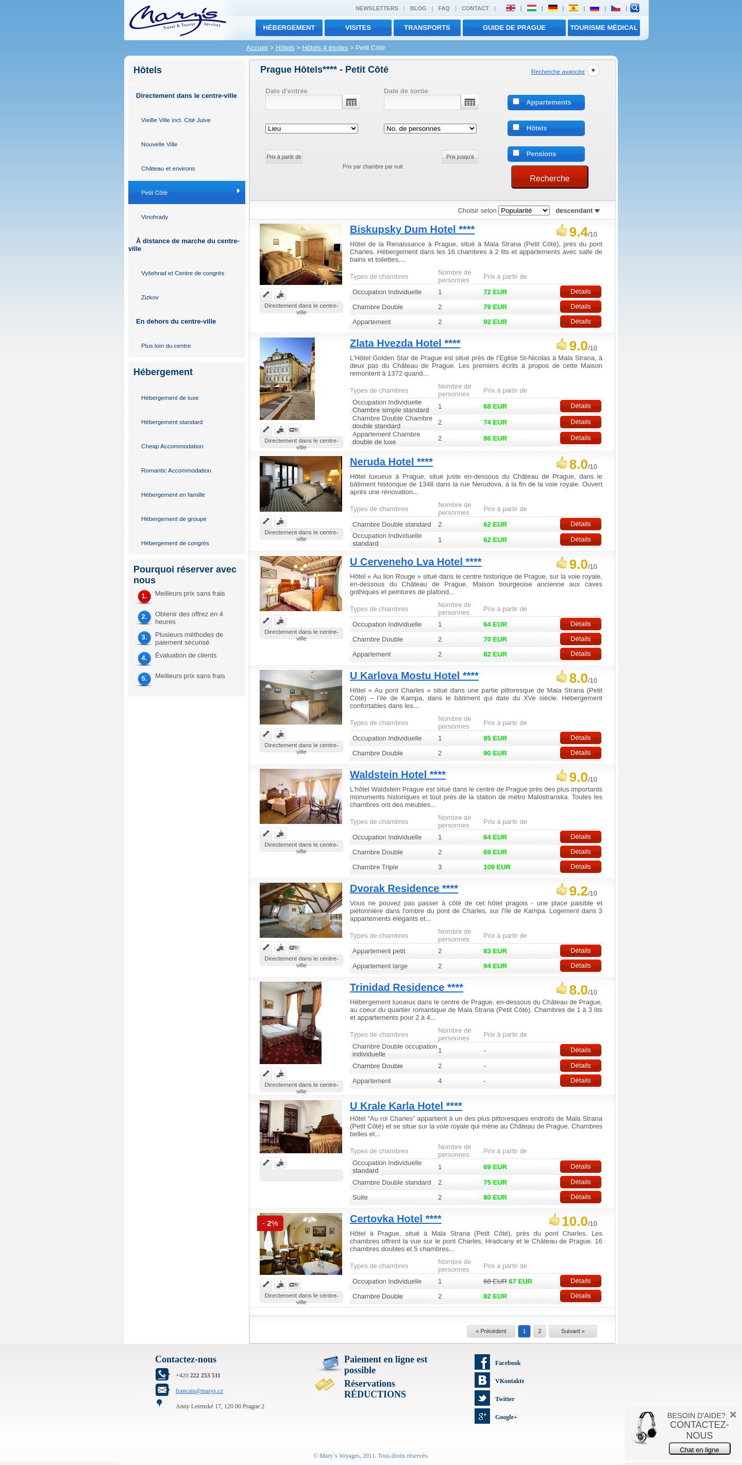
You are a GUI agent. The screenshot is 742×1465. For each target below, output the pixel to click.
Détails (580, 291)
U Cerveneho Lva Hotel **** (416, 561)
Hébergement (289, 27)
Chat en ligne (699, 1450)
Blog (418, 8)
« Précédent (491, 1331)
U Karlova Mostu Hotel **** (414, 675)
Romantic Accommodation (176, 470)
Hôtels (285, 48)
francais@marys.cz (199, 1390)
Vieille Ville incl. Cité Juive (176, 119)
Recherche (549, 178)
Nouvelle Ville (159, 144)
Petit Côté (154, 192)
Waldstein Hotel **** (398, 774)
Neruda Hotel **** (391, 461)
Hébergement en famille (173, 494)
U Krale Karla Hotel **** (406, 1106)
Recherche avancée (558, 71)
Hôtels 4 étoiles (325, 48)
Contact (475, 8)
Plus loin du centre (166, 345)
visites (358, 27)
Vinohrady (154, 216)
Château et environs (168, 168)
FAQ (444, 8)
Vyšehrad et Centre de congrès (182, 273)
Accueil (257, 48)
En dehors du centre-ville (176, 321)
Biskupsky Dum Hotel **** (412, 229)
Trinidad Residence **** (406, 987)
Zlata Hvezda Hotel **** (405, 343)
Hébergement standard (172, 421)
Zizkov (150, 297)
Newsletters (377, 8)
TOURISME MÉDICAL (603, 27)
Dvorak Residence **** (404, 888)
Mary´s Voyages (339, 1455)
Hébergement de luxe (170, 397)
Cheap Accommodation (172, 446)
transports (427, 27)
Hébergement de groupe (174, 518)
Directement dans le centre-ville (186, 95)
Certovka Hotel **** (396, 1218)
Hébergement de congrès (175, 543)
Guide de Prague (514, 27)
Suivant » (573, 1331)
